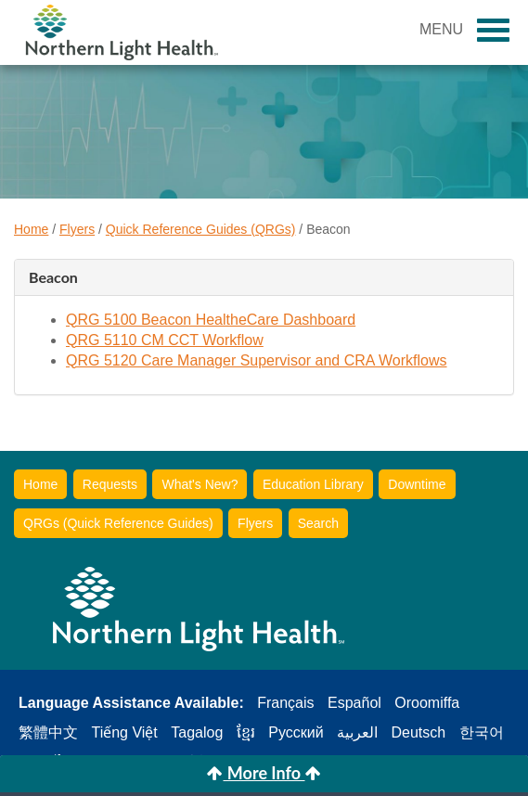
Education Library (313, 484)
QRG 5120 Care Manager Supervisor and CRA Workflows (256, 360)
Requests (110, 484)
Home (31, 229)
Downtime (416, 484)
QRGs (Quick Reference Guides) (118, 523)
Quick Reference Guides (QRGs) (201, 229)
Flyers (77, 229)
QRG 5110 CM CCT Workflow (165, 340)
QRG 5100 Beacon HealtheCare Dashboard (210, 319)
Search (318, 523)
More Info (263, 773)
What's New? (199, 484)
